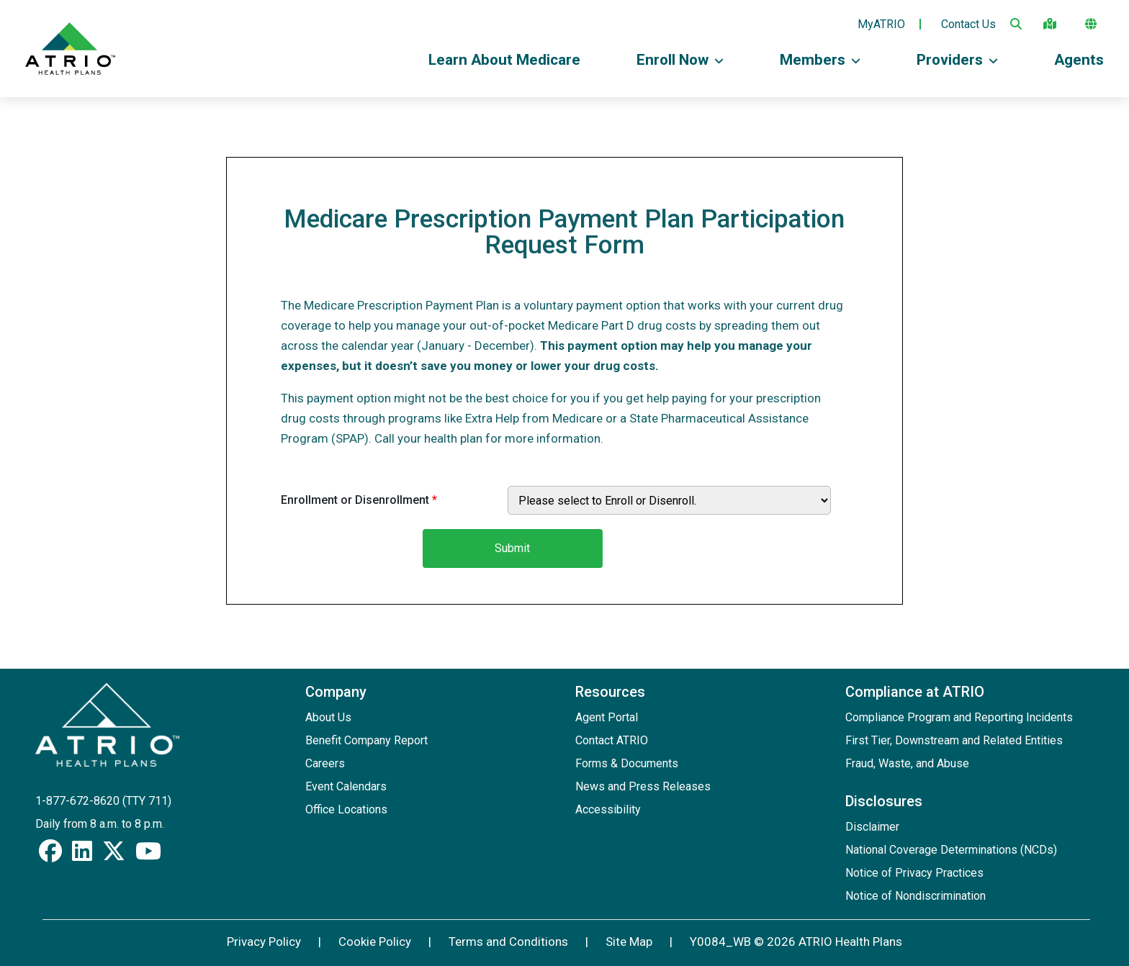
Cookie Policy (374, 941)
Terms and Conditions (508, 941)
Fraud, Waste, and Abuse (907, 763)
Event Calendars (346, 786)
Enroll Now (680, 59)
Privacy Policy (264, 941)
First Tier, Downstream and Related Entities (954, 740)
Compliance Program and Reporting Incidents (959, 717)
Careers (325, 763)
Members (820, 59)
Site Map (629, 941)
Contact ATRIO (611, 740)
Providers (957, 59)
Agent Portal (606, 717)
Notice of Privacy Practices (914, 873)
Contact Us (968, 24)
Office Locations (346, 809)
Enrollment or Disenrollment (359, 500)
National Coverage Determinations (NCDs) (951, 850)
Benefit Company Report (366, 740)
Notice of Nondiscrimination (915, 896)
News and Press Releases (643, 786)
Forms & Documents (626, 763)
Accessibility (608, 809)
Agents (1079, 59)
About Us (328, 717)
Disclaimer (872, 827)
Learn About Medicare (504, 59)
